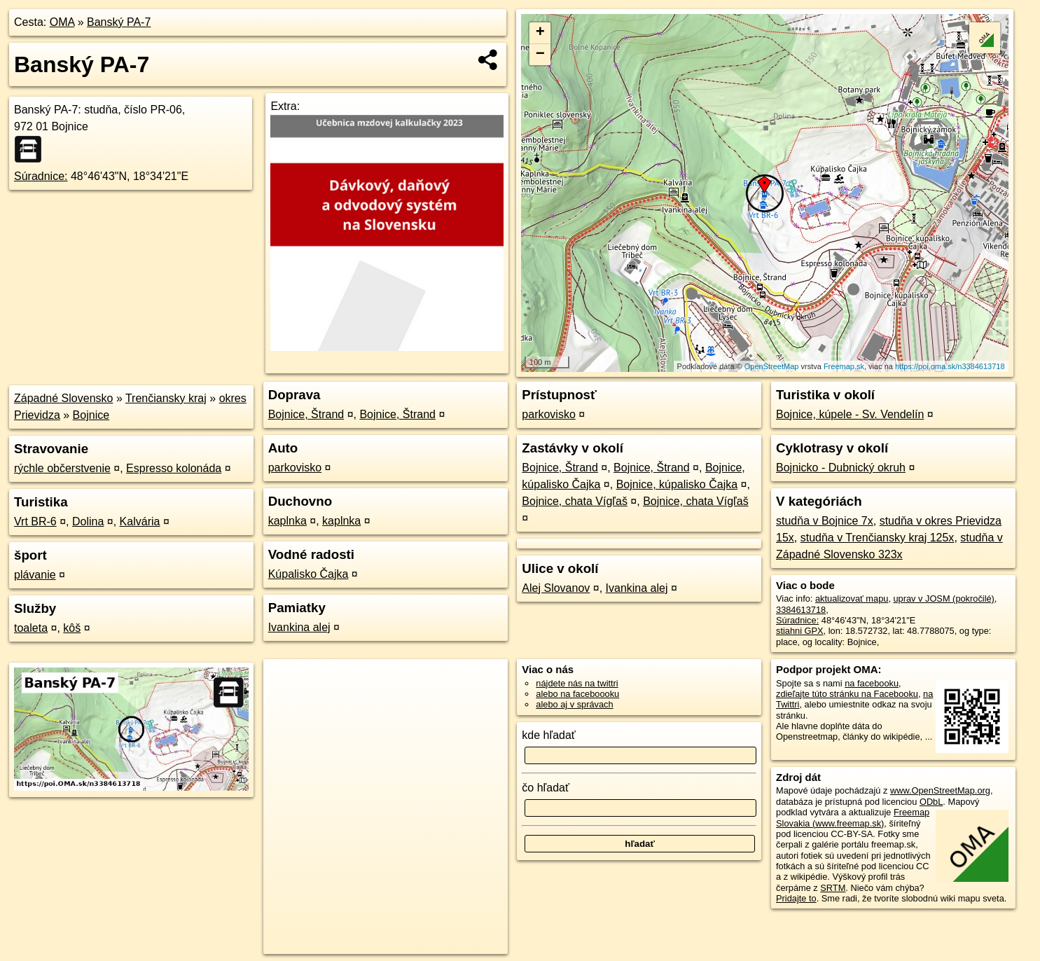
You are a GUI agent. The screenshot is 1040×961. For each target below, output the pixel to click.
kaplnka (287, 521)
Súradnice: (41, 176)
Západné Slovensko (63, 398)
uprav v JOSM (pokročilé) (944, 598)
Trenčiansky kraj (166, 398)
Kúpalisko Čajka (308, 574)
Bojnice (91, 415)
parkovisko (294, 467)
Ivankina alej (299, 627)
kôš (72, 628)
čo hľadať (545, 788)
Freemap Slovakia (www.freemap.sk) (852, 817)
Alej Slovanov (556, 588)
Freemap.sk (844, 366)
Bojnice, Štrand (306, 414)
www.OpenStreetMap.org (940, 790)
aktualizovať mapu (851, 598)
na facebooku (872, 683)
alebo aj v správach (574, 704)
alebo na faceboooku (577, 694)
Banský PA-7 (119, 22)
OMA (62, 22)
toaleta (31, 628)
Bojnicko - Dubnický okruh (841, 467)
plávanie (35, 575)
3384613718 (801, 609)
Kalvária (140, 521)
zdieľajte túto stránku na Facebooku (847, 694)
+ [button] (540, 32)
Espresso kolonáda (173, 468)
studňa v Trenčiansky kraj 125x (877, 538)
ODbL (931, 801)
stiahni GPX (800, 630)
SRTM (832, 888)
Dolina (88, 521)
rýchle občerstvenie (62, 468)
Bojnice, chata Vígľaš (575, 501)
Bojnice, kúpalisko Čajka (676, 484)
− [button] (540, 54)
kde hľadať (549, 735)
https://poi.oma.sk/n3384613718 (950, 366)
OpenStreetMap (771, 366)
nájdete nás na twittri (577, 683)
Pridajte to (796, 898)
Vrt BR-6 (35, 521)
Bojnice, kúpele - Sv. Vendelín (850, 414)
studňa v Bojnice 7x (824, 521)
